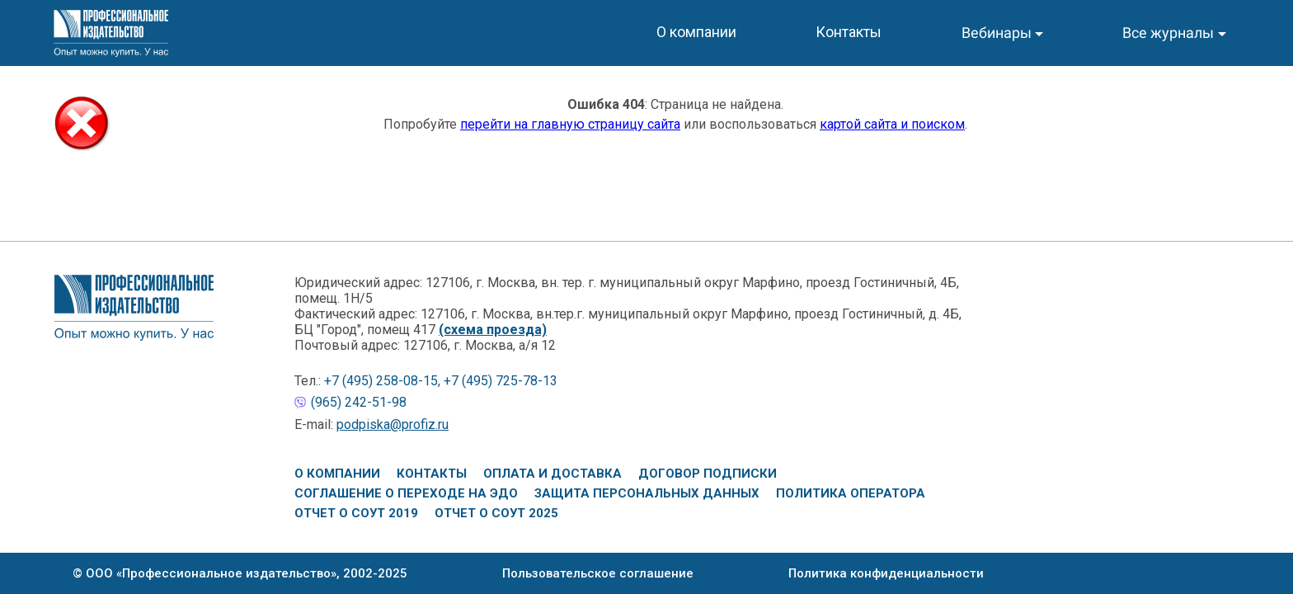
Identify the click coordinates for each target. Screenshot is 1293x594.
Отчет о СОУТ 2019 (356, 513)
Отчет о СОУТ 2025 (496, 513)
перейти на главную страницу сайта (570, 124)
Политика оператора (850, 493)
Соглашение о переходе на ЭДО (406, 493)
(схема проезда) (493, 329)
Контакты (432, 473)
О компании (337, 473)
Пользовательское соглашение (598, 573)
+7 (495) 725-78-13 (500, 381)
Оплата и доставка (552, 473)
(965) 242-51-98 (359, 402)
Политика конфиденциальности (886, 573)
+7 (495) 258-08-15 (381, 381)
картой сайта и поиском (892, 124)
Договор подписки (707, 473)
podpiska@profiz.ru (392, 424)
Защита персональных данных (646, 493)
